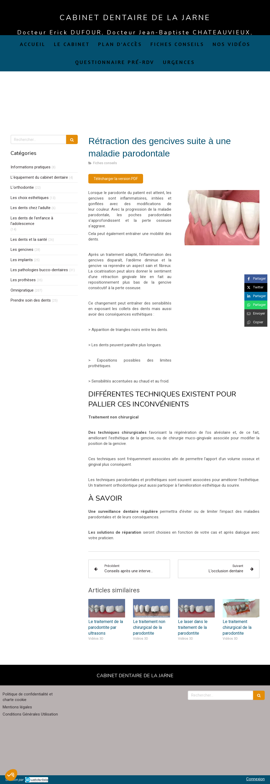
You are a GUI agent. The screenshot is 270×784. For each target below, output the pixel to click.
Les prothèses (23, 280)
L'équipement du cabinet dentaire (39, 177)
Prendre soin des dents (31, 300)
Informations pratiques (31, 167)
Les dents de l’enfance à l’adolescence (32, 221)
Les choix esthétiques (30, 197)
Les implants (22, 259)
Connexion (255, 779)
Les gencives (22, 249)
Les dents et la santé (29, 239)
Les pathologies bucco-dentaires (39, 270)
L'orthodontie (22, 187)
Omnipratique (22, 290)
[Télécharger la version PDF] (115, 178)
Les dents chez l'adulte (31, 207)
